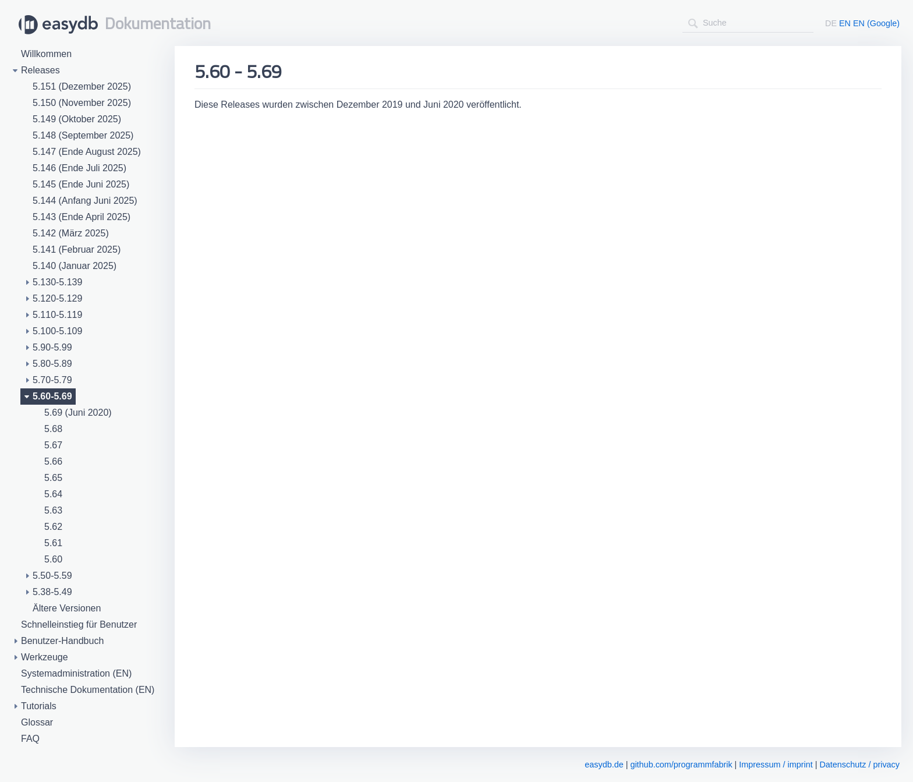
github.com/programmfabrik (681, 764)
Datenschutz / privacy (859, 764)
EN (845, 23)
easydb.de (604, 764)
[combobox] (747, 23)
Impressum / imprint (775, 764)
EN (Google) (876, 23)
